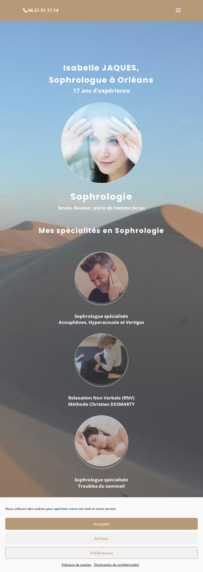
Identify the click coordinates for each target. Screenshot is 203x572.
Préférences (101, 553)
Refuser (101, 538)
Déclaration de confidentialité (116, 564)
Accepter (101, 524)
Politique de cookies (76, 564)
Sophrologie (101, 196)
